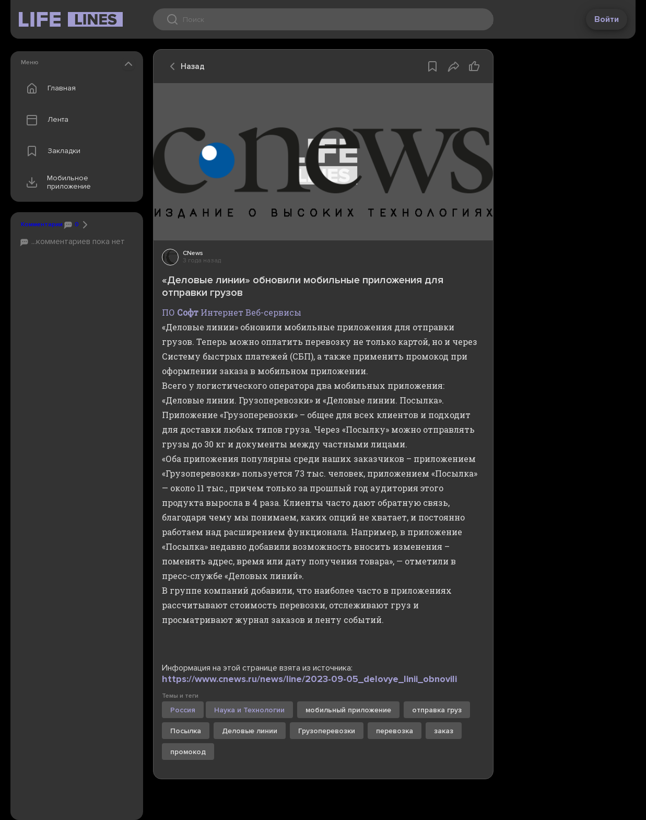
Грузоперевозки (326, 730)
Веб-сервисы (273, 312)
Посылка (185, 730)
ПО (168, 312)
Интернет (222, 312)
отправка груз (437, 710)
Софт (187, 312)
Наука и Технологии (249, 710)
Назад (184, 66)
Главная (48, 88)
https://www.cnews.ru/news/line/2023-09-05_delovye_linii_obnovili (309, 679)
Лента (44, 119)
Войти (606, 19)
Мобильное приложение (56, 182)
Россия (182, 710)
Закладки (50, 151)
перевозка (394, 730)
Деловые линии (249, 730)
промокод (188, 751)
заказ (443, 730)
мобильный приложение (348, 710)
